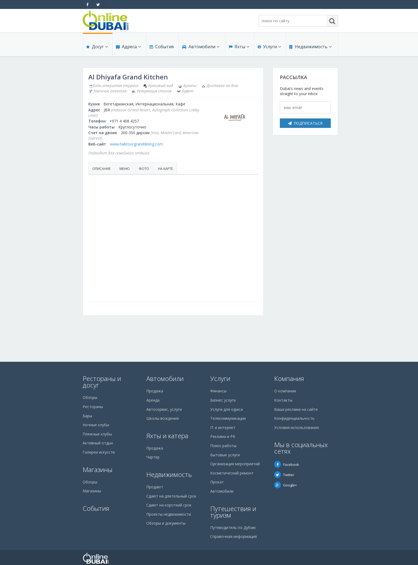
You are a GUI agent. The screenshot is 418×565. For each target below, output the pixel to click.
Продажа (154, 390)
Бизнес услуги (223, 400)
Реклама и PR (222, 436)
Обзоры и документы (166, 523)
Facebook (286, 464)
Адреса (128, 47)
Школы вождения (162, 418)
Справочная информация (233, 536)
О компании (285, 390)
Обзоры (90, 397)
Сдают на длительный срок (171, 496)
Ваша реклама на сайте (296, 409)
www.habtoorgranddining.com (136, 144)
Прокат (217, 482)
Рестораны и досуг (102, 381)
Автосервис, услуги (164, 409)
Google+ (285, 485)
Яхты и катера (167, 435)
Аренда (153, 400)
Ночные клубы (96, 424)
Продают (154, 486)
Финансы (218, 390)
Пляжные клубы (97, 434)
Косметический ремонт (232, 473)
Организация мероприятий (235, 463)
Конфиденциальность (294, 418)
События (162, 47)
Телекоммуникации (228, 418)
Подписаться (305, 123)
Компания (289, 378)
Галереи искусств (99, 452)
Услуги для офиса (226, 409)
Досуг (97, 47)
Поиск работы (223, 445)
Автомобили (200, 47)
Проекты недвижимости (168, 514)
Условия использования (296, 427)
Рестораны (93, 406)
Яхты (239, 47)
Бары (87, 415)
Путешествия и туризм (233, 511)
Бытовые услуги (225, 454)
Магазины (97, 469)
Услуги (269, 47)
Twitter (284, 474)
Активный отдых (98, 442)
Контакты (283, 400)
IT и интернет (222, 427)
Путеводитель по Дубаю (233, 527)
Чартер (153, 457)
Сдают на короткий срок (169, 505)
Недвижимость (310, 47)
